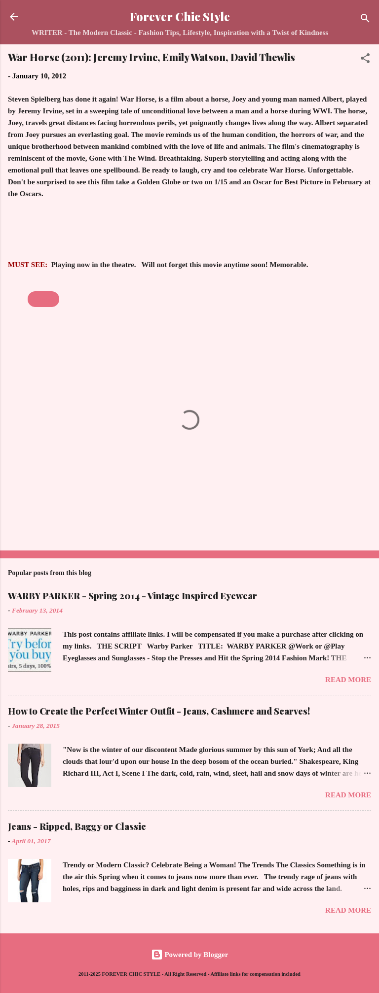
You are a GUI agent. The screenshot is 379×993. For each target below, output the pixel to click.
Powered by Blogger (189, 955)
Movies (43, 299)
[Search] (365, 20)
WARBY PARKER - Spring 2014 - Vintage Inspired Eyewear (132, 596)
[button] (365, 60)
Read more (348, 680)
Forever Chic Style (180, 16)
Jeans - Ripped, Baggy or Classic (77, 826)
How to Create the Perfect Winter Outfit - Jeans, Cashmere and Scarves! (159, 711)
